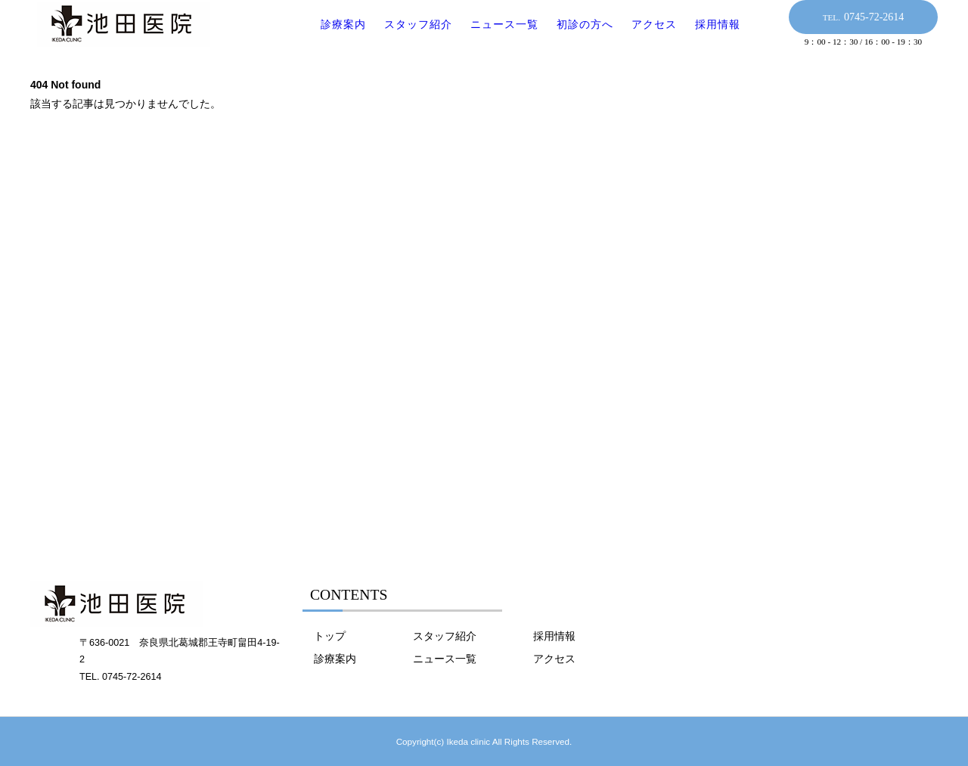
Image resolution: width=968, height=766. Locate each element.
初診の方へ (576, 37)
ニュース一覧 (495, 37)
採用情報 (708, 37)
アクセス (645, 37)
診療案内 (334, 37)
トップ (330, 636)
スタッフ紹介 (409, 37)
